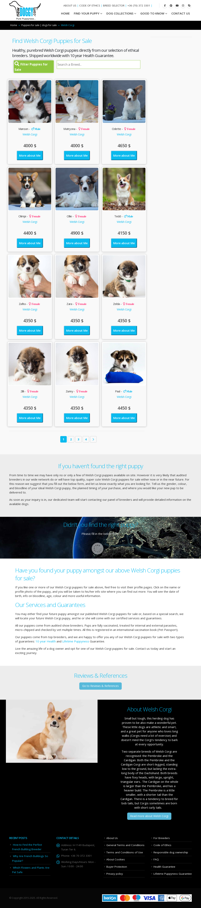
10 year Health (46, 641)
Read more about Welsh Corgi (149, 816)
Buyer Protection (116, 866)
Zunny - (76, 391)
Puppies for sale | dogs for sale (39, 25)
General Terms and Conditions (125, 845)
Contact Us (180, 13)
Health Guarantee (164, 866)
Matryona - (76, 129)
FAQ (156, 859)
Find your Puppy (86, 13)
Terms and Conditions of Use (124, 852)
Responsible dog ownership (170, 852)
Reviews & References (100, 675)
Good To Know (152, 13)
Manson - (29, 129)
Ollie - (76, 216)
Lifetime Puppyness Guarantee (172, 873)
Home (13, 25)
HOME (65, 13)
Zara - (76, 304)
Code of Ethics (162, 845)
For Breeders (161, 838)
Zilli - (29, 391)
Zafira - (29, 304)
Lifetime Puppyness (75, 641)
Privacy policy (114, 873)
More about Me (29, 155)
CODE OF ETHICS (89, 5)
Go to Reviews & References (100, 686)
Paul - (123, 391)
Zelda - (123, 304)
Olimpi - (29, 216)
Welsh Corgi (30, 134)
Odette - (123, 129)
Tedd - (123, 216)
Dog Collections (119, 13)
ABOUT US (69, 5)
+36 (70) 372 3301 (138, 5)
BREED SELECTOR (113, 5)
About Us (112, 838)
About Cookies (115, 859)
